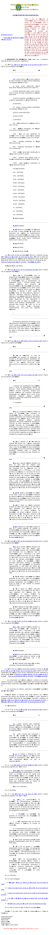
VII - (15, 724)
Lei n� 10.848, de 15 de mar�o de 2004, (24, 765)
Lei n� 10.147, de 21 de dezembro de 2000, (25, 269)
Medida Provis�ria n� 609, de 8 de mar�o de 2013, (32, 674)
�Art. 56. (16, 546)
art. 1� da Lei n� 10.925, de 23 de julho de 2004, (27, 64)
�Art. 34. (16, 463)
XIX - (14, 79)
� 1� (15, 493)
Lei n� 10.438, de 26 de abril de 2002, (30, 709)
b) (14, 321)
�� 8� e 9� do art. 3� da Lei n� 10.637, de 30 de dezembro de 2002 (23, 700)
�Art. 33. (16, 411)
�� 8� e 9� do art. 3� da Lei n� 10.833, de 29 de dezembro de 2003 (23, 702)
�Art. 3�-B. (17, 770)
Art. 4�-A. (18, 799)
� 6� (15, 654)
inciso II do (11, 888)
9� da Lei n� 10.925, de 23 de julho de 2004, (19, 257)
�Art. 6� (16, 627)
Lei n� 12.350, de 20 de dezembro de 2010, (25, 541)
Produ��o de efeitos (34, 262)
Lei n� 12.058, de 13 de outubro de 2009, (24, 375)
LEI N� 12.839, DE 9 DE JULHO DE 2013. (26, 15)
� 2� (16, 355)
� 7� (15, 441)
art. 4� (11, 898)
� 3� (15, 225)
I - (14, 386)
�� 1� (11, 882)
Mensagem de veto (6, 34)
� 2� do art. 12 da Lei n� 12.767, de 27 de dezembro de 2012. (27, 903)
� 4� (15, 229)
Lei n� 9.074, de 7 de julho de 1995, (25, 794)
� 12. (15, 754)
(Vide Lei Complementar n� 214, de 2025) (14, 262)
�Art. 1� (17, 275)
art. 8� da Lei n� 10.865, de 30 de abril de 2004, (27, 341)
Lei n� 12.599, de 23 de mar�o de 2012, (24, 621)
